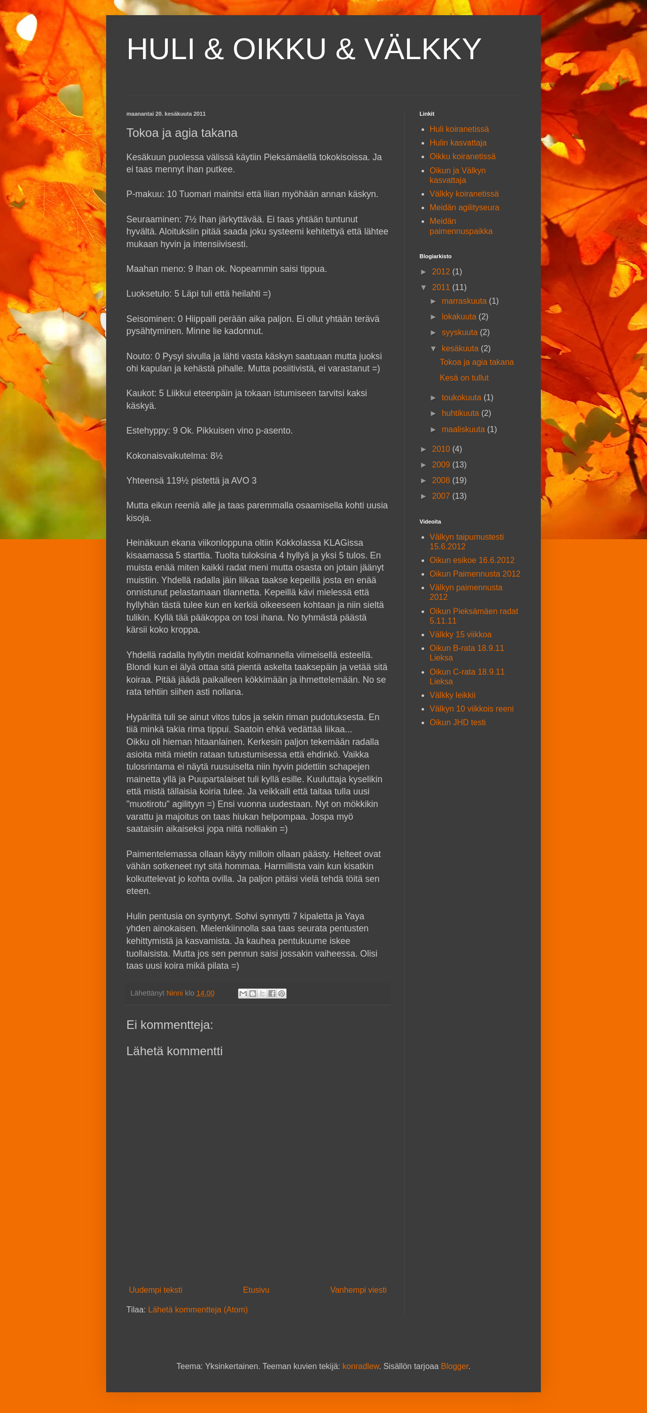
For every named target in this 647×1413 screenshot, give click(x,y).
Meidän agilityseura (464, 207)
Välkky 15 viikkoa (461, 634)
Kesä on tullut (464, 377)
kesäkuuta (461, 348)
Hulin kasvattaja (458, 142)
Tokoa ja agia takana (477, 362)
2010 (442, 449)
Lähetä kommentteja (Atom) (198, 1309)
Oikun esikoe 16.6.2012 (472, 560)
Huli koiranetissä (459, 129)
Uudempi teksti (155, 1290)
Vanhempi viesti (358, 1290)
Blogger (454, 1366)
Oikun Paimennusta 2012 (475, 574)
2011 (442, 287)
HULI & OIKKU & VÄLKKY (304, 49)
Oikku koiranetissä (463, 156)
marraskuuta (465, 301)
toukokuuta (463, 397)
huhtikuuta (461, 413)
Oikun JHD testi (458, 722)
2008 (442, 480)
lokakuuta (460, 316)
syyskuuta (461, 332)
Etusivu (256, 1290)
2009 (442, 464)
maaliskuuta (464, 429)
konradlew (360, 1366)
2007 (442, 496)
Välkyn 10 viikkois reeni (472, 708)
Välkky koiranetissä (464, 194)
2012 (442, 271)
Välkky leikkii (453, 695)
